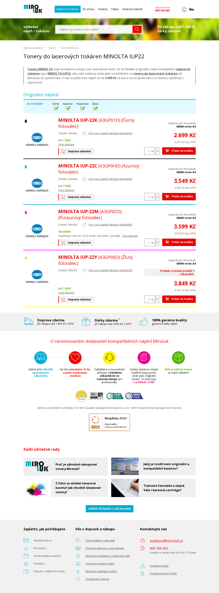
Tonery (52, 47)
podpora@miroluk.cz (166, 540)
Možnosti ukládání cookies (101, 571)
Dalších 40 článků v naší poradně (110, 508)
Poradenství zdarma (97, 579)
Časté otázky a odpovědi (100, 540)
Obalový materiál (132, 9)
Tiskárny (103, 9)
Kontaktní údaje (159, 566)
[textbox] (94, 29)
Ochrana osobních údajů (100, 563)
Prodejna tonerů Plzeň (163, 573)
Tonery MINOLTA (69, 47)
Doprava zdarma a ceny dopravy (104, 548)
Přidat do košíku (179, 150)
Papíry (115, 9)
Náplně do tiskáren (67, 9)
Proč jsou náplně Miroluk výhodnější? (110, 133)
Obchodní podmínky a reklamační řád (107, 556)
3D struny (88, 9)
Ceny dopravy (66, 144)
